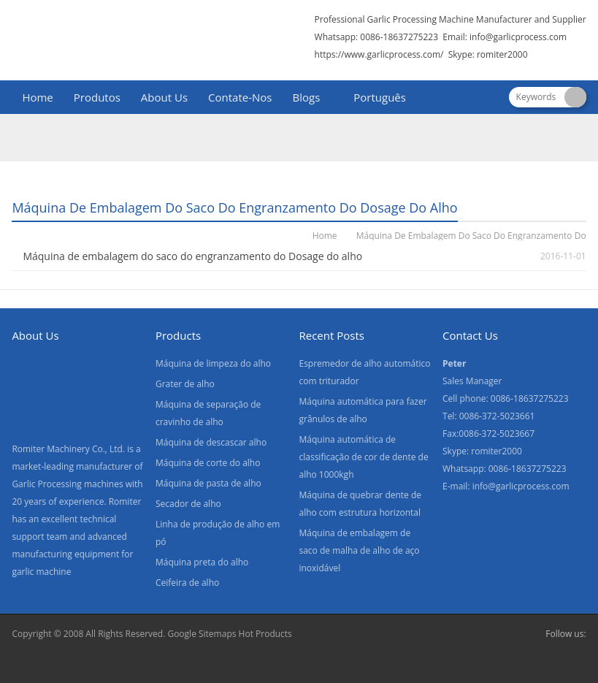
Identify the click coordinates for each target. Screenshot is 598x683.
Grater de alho (185, 384)
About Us (164, 97)
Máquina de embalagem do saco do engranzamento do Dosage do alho (192, 256)
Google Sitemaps (201, 633)
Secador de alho (188, 503)
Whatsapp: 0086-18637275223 (377, 37)
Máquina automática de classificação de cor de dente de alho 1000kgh (363, 457)
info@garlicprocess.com (518, 37)
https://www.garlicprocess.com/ (379, 54)
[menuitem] (373, 98)
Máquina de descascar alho (211, 442)
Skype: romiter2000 (488, 54)
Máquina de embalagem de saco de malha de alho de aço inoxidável (359, 550)
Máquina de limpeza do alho (213, 363)
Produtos (97, 97)
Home (37, 97)
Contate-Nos (240, 97)
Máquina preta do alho (202, 562)
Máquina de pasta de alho (208, 483)
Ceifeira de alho (187, 582)
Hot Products (265, 633)
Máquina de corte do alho (208, 463)
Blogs (307, 97)
